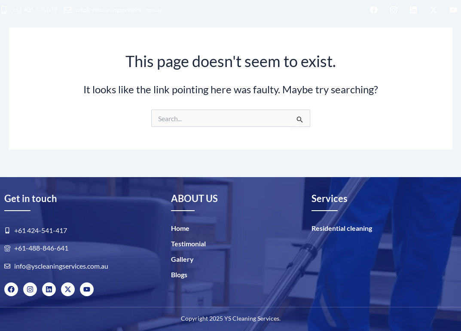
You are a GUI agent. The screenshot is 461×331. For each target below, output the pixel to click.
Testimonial (188, 243)
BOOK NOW (432, 46)
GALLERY (341, 45)
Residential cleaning (73, 46)
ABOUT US (293, 45)
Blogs (381, 45)
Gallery (182, 259)
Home (180, 228)
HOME (9, 46)
